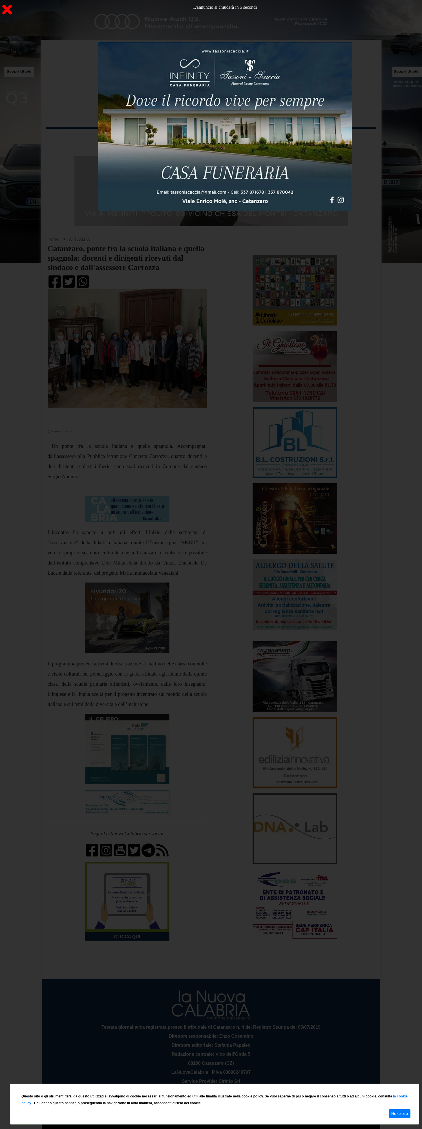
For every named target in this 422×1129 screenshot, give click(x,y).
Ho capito (399, 1113)
